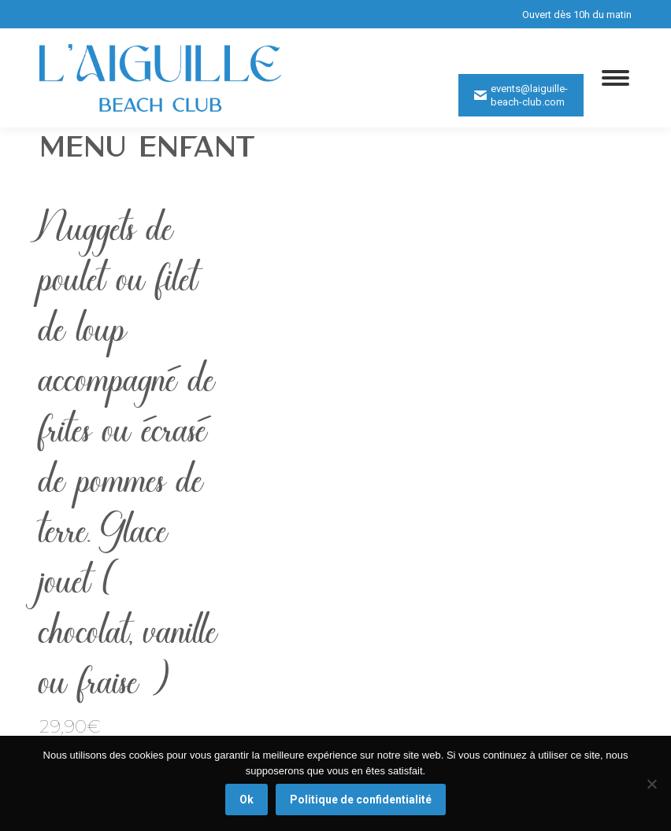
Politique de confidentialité (361, 799)
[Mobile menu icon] (615, 77)
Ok (246, 799)
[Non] (651, 784)
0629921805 (548, 45)
